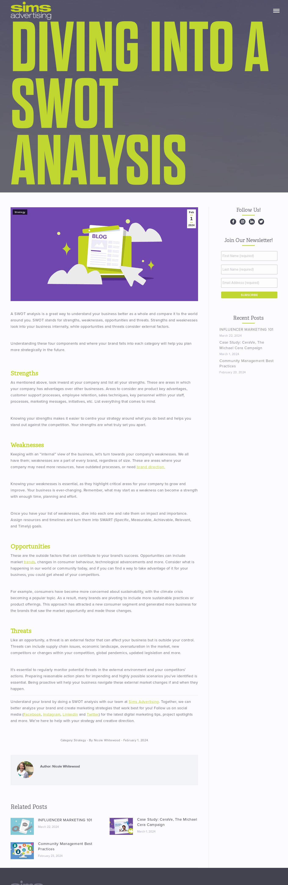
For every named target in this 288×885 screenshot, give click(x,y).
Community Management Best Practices (65, 846)
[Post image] (22, 826)
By (104, 740)
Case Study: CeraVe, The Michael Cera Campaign (167, 822)
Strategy (20, 212)
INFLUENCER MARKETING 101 (65, 820)
